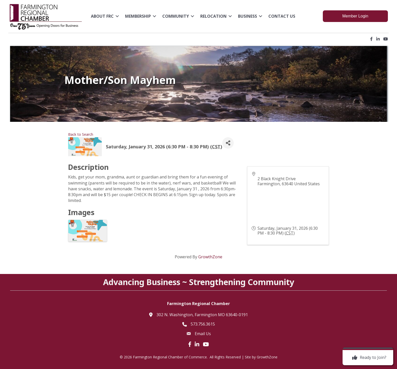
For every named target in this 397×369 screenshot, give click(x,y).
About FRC (102, 16)
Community (176, 16)
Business (248, 16)
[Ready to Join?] (368, 358)
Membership (138, 16)
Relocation (214, 16)
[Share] (228, 142)
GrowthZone (210, 256)
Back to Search (80, 133)
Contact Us (282, 16)
